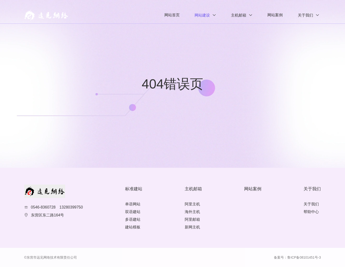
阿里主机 (192, 204)
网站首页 (172, 15)
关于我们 (305, 15)
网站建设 (202, 15)
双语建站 (132, 212)
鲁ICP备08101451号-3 (304, 257)
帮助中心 (311, 212)
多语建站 (132, 219)
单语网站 (132, 204)
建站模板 (132, 227)
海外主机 (192, 212)
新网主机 (192, 227)
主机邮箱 (238, 15)
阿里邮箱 (192, 219)
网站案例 (275, 15)
